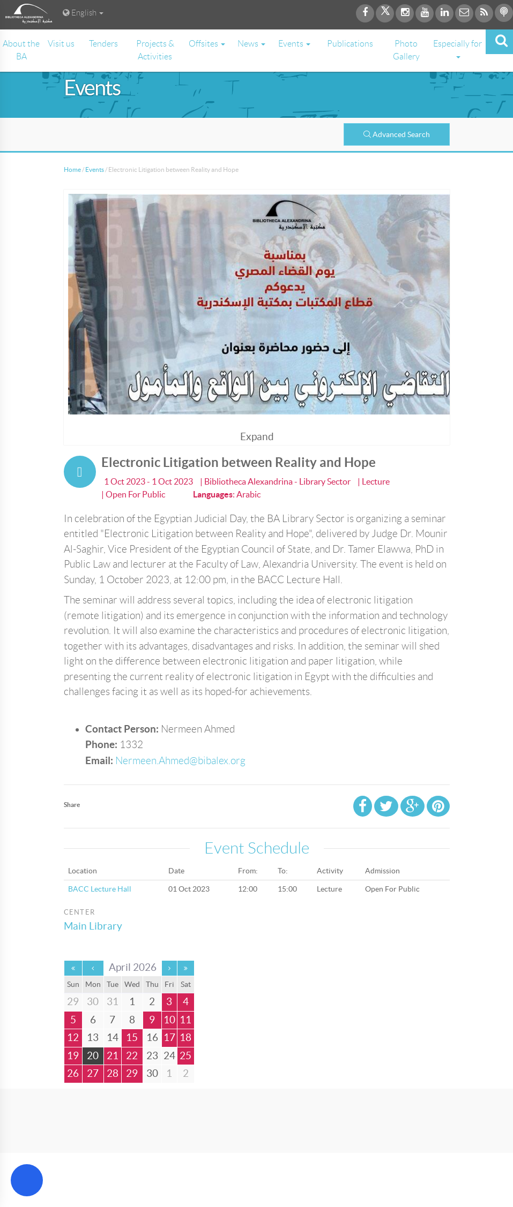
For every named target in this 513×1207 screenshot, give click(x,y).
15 (132, 1037)
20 (93, 1055)
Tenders (103, 43)
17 (169, 1037)
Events (94, 169)
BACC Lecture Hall (99, 889)
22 (132, 1055)
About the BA (21, 50)
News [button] (251, 43)
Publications (350, 43)
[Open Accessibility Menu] (27, 1180)
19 (73, 1055)
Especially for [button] (457, 48)
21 (112, 1055)
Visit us (61, 43)
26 (73, 1073)
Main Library (93, 926)
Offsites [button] (207, 43)
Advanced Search (396, 134)
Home (72, 169)
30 (152, 1073)
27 (93, 1073)
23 (152, 1055)
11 (185, 1019)
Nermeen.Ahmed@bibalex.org (180, 760)
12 (73, 1037)
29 (132, 1073)
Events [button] (294, 43)
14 (112, 1037)
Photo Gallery (406, 50)
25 (185, 1055)
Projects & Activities (155, 50)
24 (169, 1055)
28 (112, 1073)
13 (93, 1037)
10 (169, 1019)
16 (152, 1037)
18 (185, 1037)
